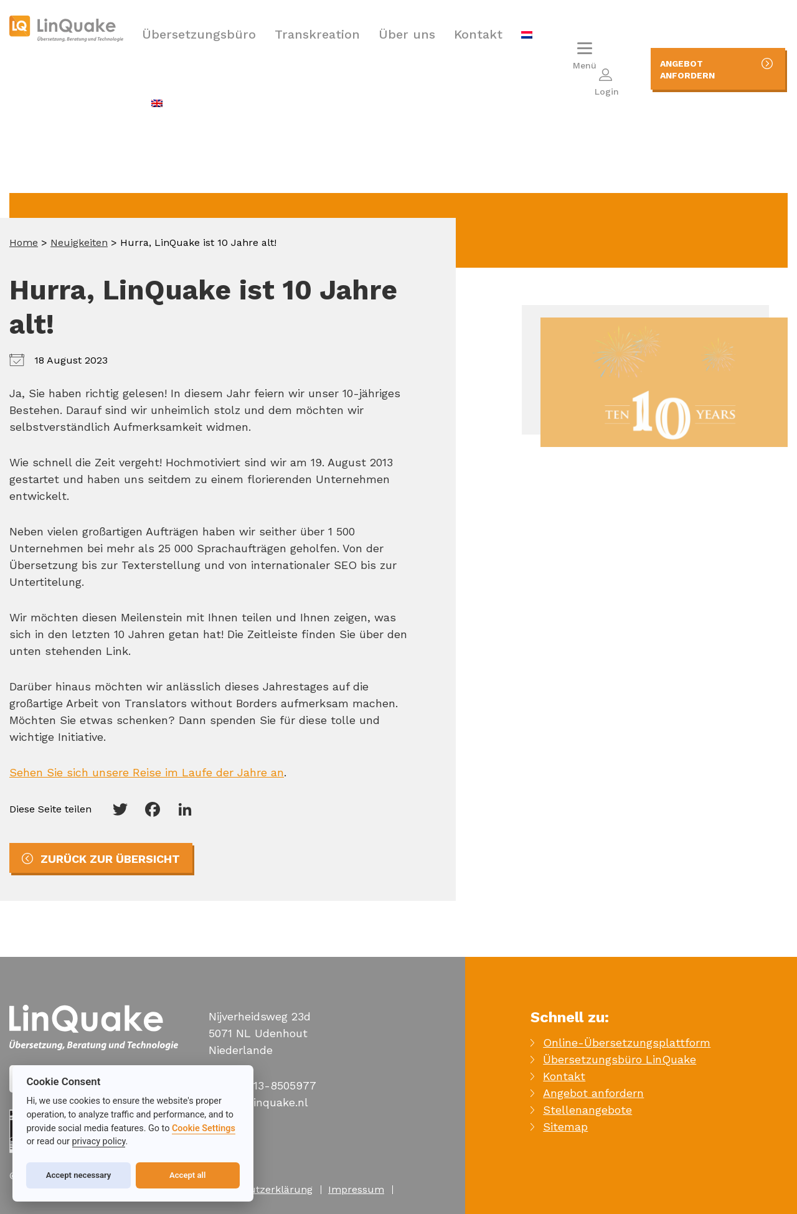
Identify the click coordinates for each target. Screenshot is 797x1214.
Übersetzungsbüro (199, 34)
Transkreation (317, 34)
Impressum (356, 1189)
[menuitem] (526, 34)
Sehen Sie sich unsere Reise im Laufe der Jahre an (146, 772)
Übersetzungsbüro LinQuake (619, 1059)
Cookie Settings (203, 1128)
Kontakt (478, 34)
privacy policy (99, 1141)
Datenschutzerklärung (258, 1189)
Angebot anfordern (593, 1092)
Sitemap (565, 1126)
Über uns (407, 34)
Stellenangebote (587, 1109)
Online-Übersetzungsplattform (626, 1042)
